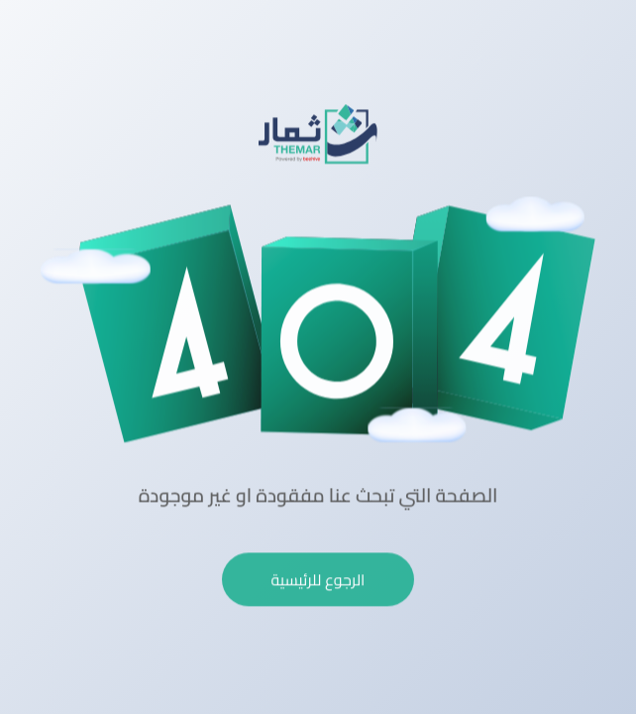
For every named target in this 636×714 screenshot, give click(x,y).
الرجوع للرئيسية (318, 578)
